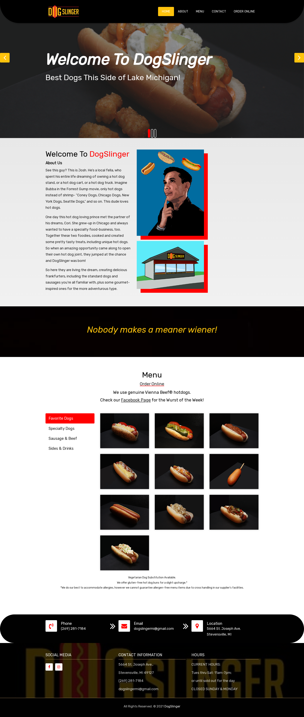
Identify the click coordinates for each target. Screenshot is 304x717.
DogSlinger (172, 706)
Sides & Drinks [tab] (61, 448)
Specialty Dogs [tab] (62, 428)
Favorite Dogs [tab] (61, 418)
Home (166, 11)
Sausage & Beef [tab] (63, 438)
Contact (219, 11)
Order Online (244, 11)
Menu (200, 11)
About (183, 11)
